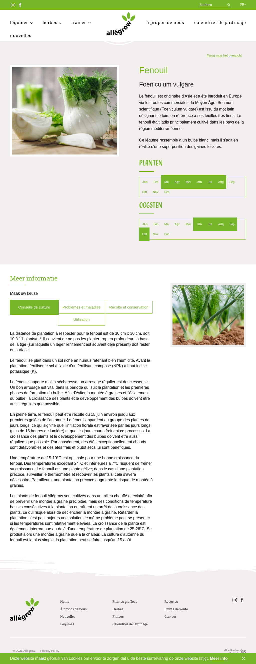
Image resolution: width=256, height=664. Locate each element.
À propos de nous (165, 22)
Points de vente (176, 609)
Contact (170, 616)
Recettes (171, 601)
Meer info (219, 658)
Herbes (52, 22)
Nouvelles (20, 35)
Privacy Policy (49, 651)
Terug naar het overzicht (224, 55)
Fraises (80, 22)
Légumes (21, 22)
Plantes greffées (124, 601)
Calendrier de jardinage (220, 22)
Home (64, 601)
